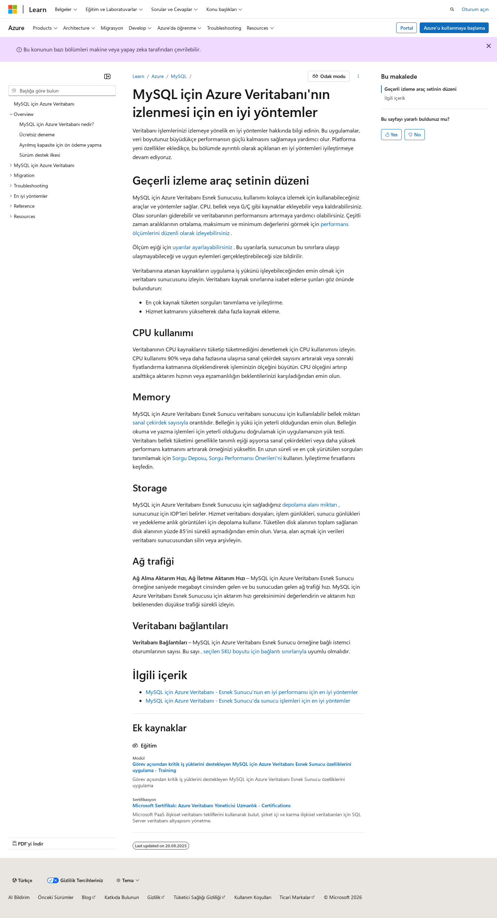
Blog (86, 897)
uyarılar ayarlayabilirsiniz (202, 247)
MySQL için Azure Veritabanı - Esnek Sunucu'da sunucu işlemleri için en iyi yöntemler (248, 700)
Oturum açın (475, 9)
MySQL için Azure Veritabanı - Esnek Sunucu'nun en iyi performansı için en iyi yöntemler (252, 691)
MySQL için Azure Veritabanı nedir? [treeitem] (56, 124)
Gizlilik (153, 897)
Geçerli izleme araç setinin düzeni (420, 89)
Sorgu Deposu (189, 457)
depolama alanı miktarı (309, 504)
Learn (138, 76)
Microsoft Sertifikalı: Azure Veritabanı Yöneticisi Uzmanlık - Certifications (212, 805)
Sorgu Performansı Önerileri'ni (245, 457)
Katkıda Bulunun (122, 897)
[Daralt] (107, 76)
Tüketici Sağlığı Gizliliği (197, 897)
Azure (158, 76)
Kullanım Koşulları (252, 897)
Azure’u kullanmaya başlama (454, 28)
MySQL (179, 76)
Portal (406, 28)
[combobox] (62, 90)
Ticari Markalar (295, 897)
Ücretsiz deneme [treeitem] (37, 134)
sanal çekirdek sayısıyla (160, 422)
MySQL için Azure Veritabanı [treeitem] (44, 103)
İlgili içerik (394, 98)
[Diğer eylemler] (358, 76)
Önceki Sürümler (56, 897)
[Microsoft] (12, 9)
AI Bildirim (19, 897)
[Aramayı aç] (452, 9)
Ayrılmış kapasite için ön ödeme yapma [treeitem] (60, 144)
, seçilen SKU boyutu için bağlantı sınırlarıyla (253, 651)
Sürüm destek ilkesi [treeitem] (39, 155)
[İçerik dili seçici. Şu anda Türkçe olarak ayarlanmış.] (22, 880)
